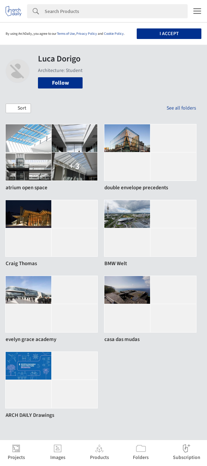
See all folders (181, 108)
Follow (60, 83)
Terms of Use (66, 33)
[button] (18, 108)
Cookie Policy (114, 33)
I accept (169, 33)
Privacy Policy (86, 33)
